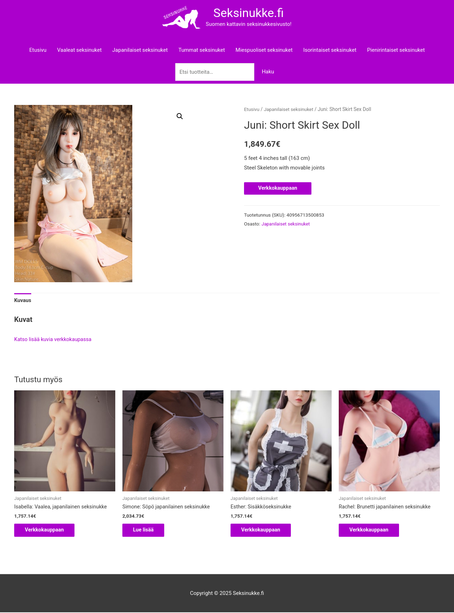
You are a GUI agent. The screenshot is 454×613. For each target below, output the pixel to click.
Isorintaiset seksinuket (329, 49)
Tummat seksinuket (201, 49)
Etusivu (37, 49)
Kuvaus (23, 300)
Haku (268, 71)
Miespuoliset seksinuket (264, 49)
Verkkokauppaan (278, 188)
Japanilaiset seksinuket (140, 49)
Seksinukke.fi (247, 12)
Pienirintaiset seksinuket (396, 49)
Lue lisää (147, 529)
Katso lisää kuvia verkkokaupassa (54, 339)
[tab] (23, 300)
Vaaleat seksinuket (79, 49)
